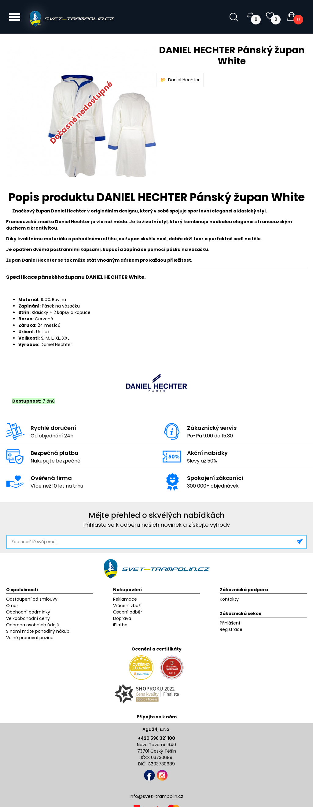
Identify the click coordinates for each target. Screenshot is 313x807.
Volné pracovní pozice (29, 638)
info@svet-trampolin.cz (156, 796)
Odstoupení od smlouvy (31, 599)
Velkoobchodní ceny (28, 618)
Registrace (231, 629)
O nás (12, 605)
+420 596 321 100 (156, 738)
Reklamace (125, 599)
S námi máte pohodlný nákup (37, 631)
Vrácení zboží (127, 605)
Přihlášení (230, 623)
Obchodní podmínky (28, 612)
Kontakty (229, 599)
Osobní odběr (127, 612)
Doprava (122, 618)
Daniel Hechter (184, 80)
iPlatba (120, 625)
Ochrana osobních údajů (32, 625)
